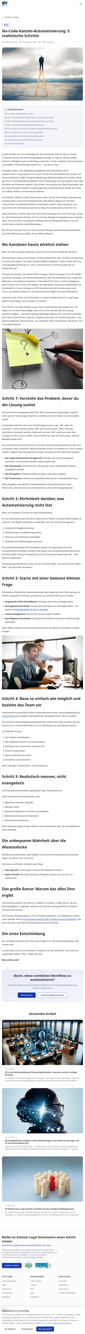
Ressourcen (6, 1289)
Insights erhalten (11, 1265)
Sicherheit (63, 1281)
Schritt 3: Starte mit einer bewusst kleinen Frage (24, 125)
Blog (32, 1293)
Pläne (4, 1285)
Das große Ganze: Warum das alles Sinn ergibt (23, 140)
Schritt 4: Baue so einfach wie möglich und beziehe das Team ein (31, 128)
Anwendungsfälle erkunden (52, 995)
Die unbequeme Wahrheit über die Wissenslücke (24, 136)
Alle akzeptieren (45, 1329)
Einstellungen (27, 1329)
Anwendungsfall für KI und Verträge (31, 609)
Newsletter (34, 1297)
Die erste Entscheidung (14, 143)
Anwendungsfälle (9, 1281)
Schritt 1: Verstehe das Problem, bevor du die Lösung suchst (29, 117)
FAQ (32, 1289)
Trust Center (64, 1289)
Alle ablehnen (10, 1329)
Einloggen (6, 1297)
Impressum (63, 1285)
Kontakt (33, 1285)
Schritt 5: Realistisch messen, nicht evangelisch (24, 132)
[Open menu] (81, 4)
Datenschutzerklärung (62, 1323)
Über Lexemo (35, 1281)
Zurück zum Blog (10, 17)
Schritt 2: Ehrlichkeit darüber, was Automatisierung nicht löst (29, 121)
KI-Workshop (7, 1293)
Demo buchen (27, 995)
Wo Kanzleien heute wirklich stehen (19, 114)
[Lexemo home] (4, 3)
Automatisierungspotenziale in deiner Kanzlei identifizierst (50, 919)
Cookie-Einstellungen (67, 1293)
